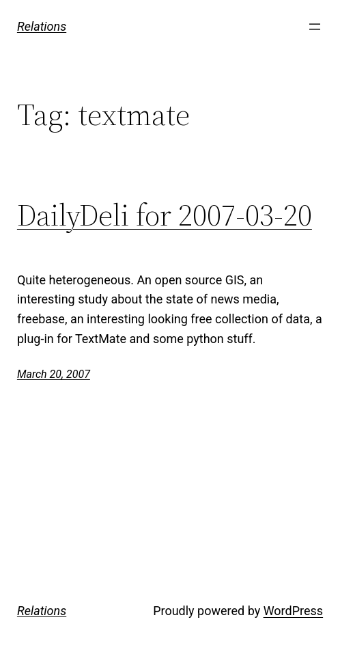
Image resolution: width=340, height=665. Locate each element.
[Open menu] (315, 26)
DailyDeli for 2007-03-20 (164, 215)
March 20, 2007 (53, 374)
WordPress (293, 610)
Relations (41, 26)
